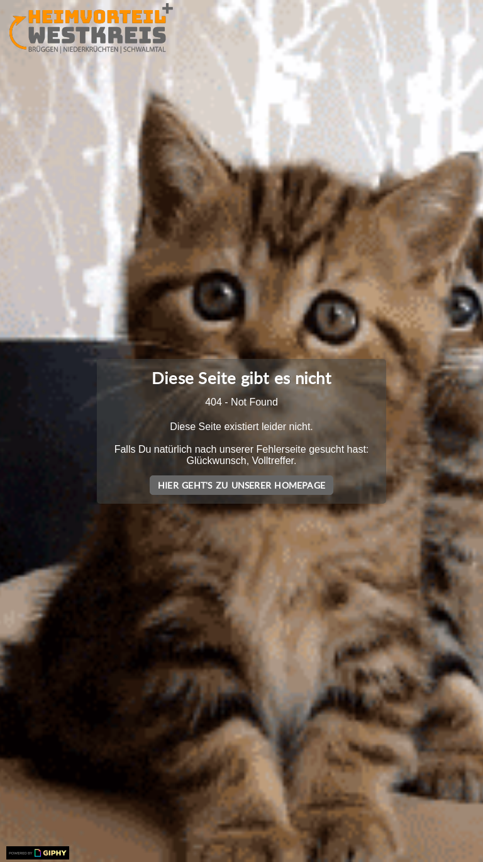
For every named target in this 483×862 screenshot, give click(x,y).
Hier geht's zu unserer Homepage (241, 485)
